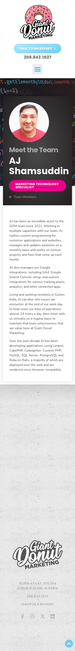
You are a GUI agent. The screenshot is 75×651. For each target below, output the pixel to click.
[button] (37, 69)
